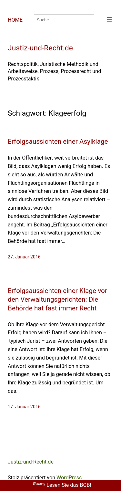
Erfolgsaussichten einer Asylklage (58, 141)
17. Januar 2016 (24, 406)
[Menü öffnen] (109, 20)
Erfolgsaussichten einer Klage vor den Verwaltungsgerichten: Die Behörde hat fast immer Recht (57, 299)
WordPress (69, 478)
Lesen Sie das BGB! (62, 485)
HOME (15, 20)
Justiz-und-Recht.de (40, 48)
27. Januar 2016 (24, 256)
